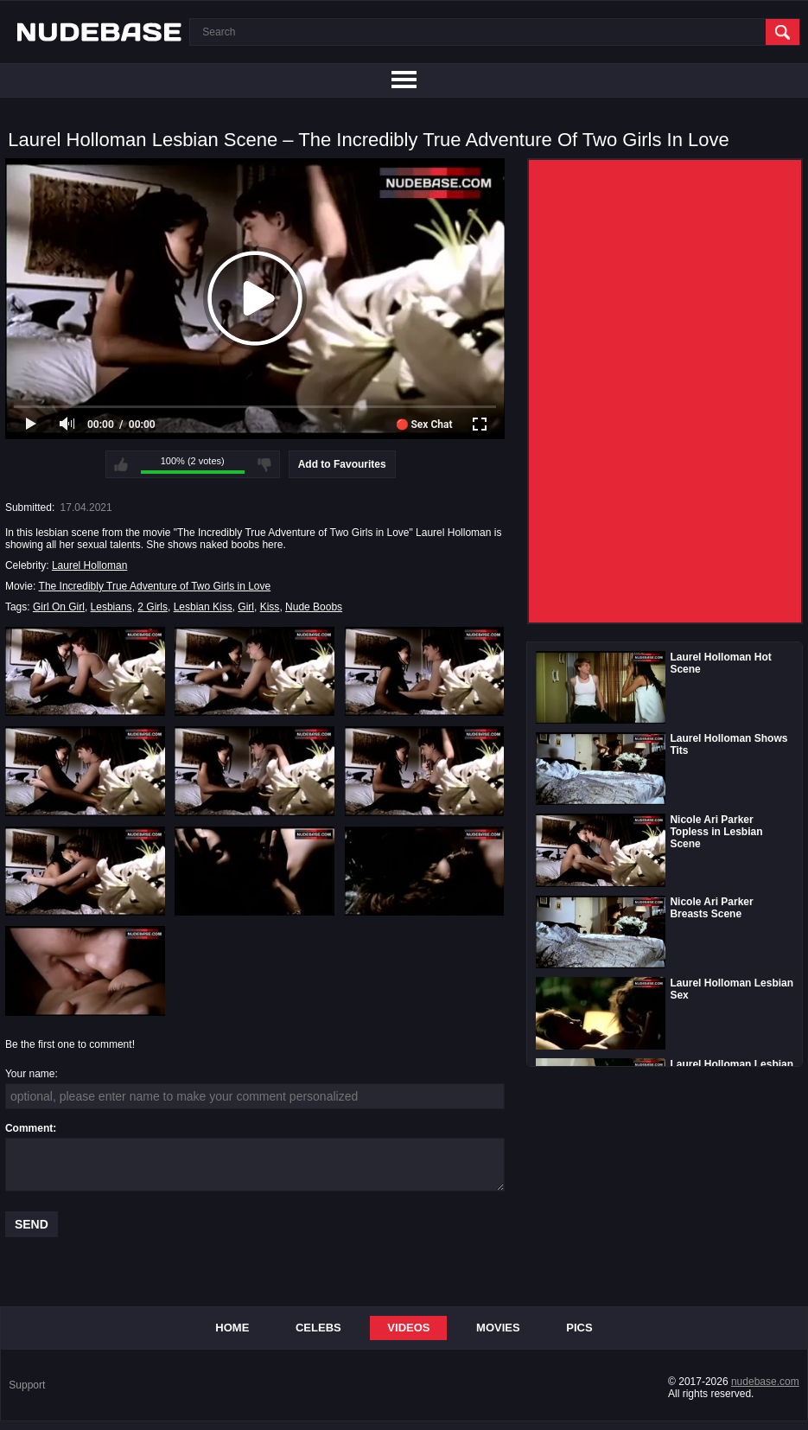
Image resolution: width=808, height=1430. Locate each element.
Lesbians (111, 607)
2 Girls (152, 607)
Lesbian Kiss (203, 607)
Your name (30, 1074)
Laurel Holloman (89, 565)
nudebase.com (765, 1382)
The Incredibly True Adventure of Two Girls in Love (155, 586)
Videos (408, 1327)
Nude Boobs (313, 607)
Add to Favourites (342, 464)
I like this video (121, 464)
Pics (579, 1327)
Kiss (270, 607)
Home (232, 1327)
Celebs (318, 1327)
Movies (498, 1327)
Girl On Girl (59, 607)
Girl (246, 607)
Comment (29, 1128)
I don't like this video (264, 464)
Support (27, 1385)
